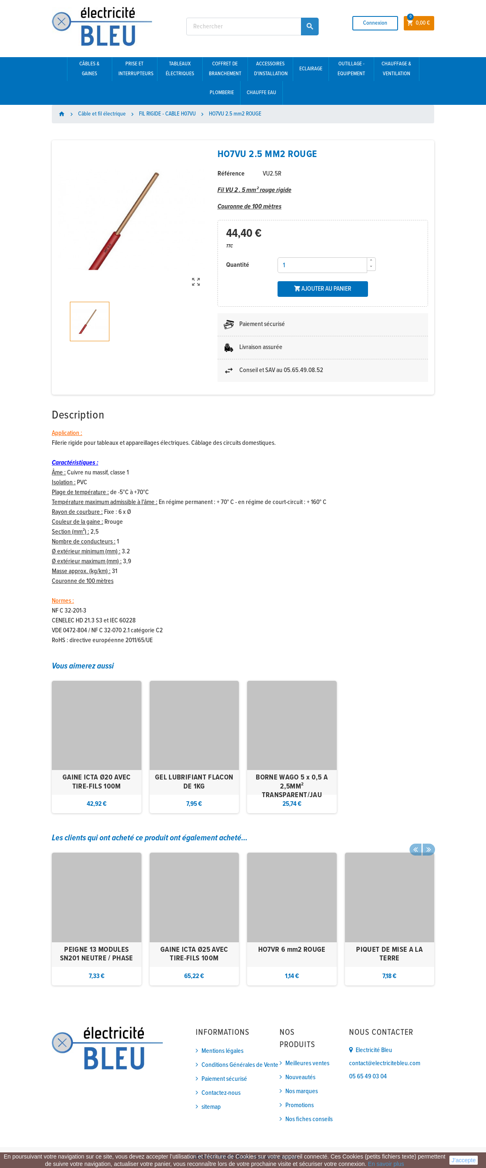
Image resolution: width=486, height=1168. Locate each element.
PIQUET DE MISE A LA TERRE (389, 954)
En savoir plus (386, 1164)
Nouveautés (300, 1077)
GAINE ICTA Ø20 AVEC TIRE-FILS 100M (96, 782)
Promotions (299, 1105)
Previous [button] (415, 838)
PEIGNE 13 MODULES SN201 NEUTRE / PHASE (96, 954)
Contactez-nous (221, 1093)
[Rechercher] (252, 26)
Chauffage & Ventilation (396, 68)
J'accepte (463, 1160)
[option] (97, 747)
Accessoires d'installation (271, 68)
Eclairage (310, 68)
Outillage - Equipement (351, 68)
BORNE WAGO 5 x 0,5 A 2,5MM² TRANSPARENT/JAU (292, 786)
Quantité (237, 265)
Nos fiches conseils (309, 1119)
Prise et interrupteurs (135, 68)
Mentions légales (222, 1051)
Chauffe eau (261, 92)
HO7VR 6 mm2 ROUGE (292, 950)
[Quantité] (322, 265)
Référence (231, 173)
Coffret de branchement (225, 68)
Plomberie (222, 92)
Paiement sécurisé (224, 1079)
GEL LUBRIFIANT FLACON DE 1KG (194, 782)
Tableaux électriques (180, 68)
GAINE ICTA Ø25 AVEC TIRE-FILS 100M (194, 954)
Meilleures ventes (307, 1063)
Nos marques (301, 1091)
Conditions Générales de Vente (239, 1065)
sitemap (211, 1107)
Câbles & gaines (89, 68)
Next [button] (428, 838)
